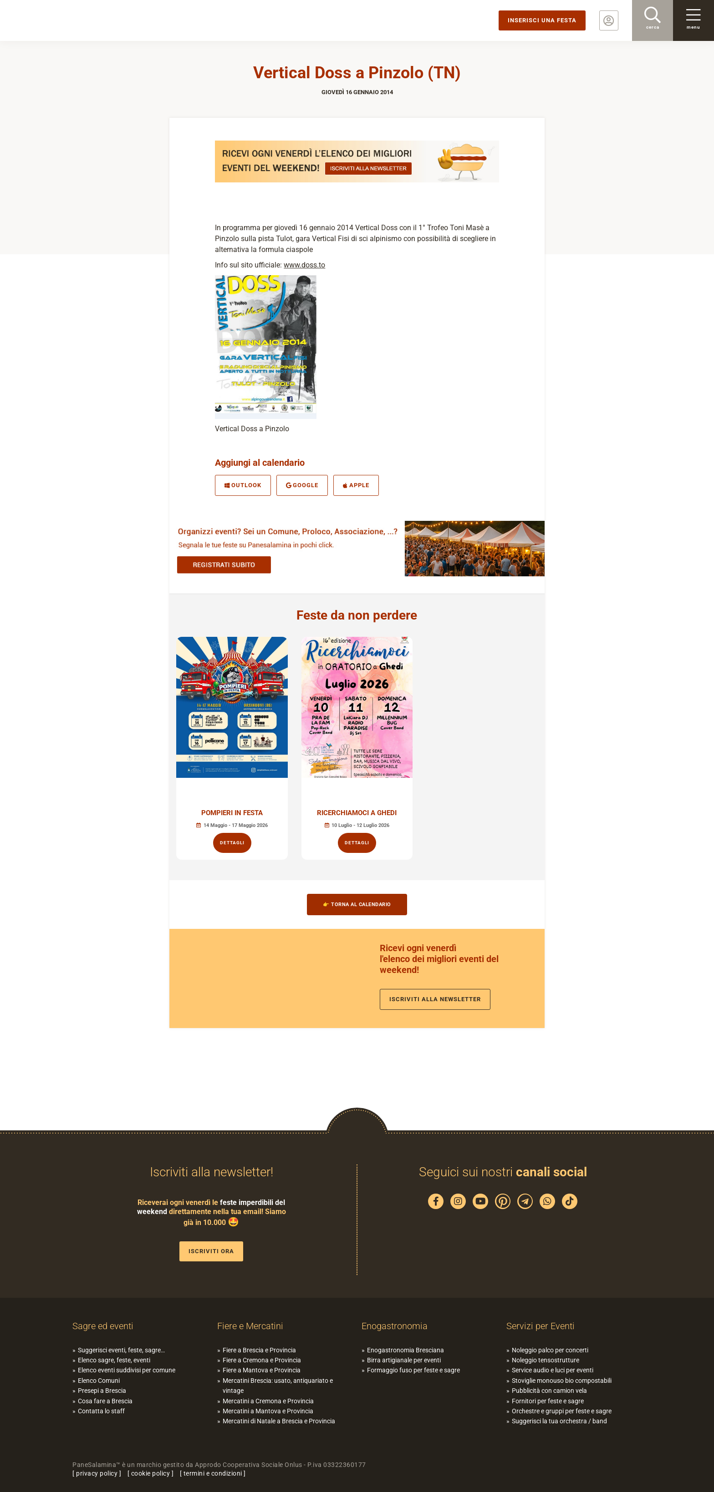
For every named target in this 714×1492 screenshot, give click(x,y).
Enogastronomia (395, 1326)
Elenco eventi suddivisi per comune (126, 1370)
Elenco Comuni (99, 1380)
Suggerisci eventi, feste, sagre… (121, 1350)
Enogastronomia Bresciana (405, 1350)
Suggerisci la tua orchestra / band (559, 1421)
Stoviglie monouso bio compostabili (562, 1380)
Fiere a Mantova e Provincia (262, 1370)
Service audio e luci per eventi (552, 1370)
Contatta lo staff (101, 1411)
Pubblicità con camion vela (549, 1390)
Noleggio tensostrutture (545, 1360)
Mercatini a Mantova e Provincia (268, 1411)
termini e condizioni (213, 1473)
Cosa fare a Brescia (105, 1401)
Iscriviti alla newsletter (435, 999)
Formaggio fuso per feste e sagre (413, 1370)
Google (302, 485)
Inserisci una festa (542, 20)
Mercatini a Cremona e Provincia (268, 1401)
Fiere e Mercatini (250, 1326)
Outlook (242, 485)
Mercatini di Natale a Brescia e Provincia (279, 1421)
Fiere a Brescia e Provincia (259, 1350)
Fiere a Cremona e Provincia (262, 1360)
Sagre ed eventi (102, 1326)
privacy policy (96, 1473)
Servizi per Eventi (540, 1326)
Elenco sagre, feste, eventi (114, 1360)
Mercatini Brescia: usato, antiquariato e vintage (278, 1385)
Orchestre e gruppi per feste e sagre (562, 1411)
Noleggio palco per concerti (550, 1350)
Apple (356, 485)
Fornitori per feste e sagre (548, 1401)
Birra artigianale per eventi (404, 1360)
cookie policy (150, 1473)
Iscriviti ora (211, 1251)
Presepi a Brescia (102, 1390)
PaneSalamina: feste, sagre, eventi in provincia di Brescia (71, 20)
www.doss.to (304, 265)
